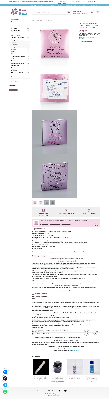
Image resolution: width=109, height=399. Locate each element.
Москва (63, 1)
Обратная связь (93, 389)
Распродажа (15, 19)
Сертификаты (85, 5)
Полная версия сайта (53, 395)
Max (61, 390)
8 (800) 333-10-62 (91, 1)
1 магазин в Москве (62, 3)
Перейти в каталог (71, 348)
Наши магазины (60, 5)
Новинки (52, 5)
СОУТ (48, 390)
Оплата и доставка (71, 5)
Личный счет (31, 389)
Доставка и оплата (65, 224)
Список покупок (15, 81)
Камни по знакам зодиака (17, 76)
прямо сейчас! (75, 350)
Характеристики (44, 224)
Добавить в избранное (86, 41)
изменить (45, 296)
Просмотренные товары (37, 5)
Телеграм (54, 390)
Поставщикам (22, 389)
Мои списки (13, 90)
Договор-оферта (40, 389)
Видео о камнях (41, 390)
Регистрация (80, 11)
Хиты (46, 5)
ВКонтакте (67, 391)
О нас (79, 5)
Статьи (85, 389)
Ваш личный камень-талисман (19, 21)
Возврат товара (95, 5)
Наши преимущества (55, 224)
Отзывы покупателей (66, 389)
